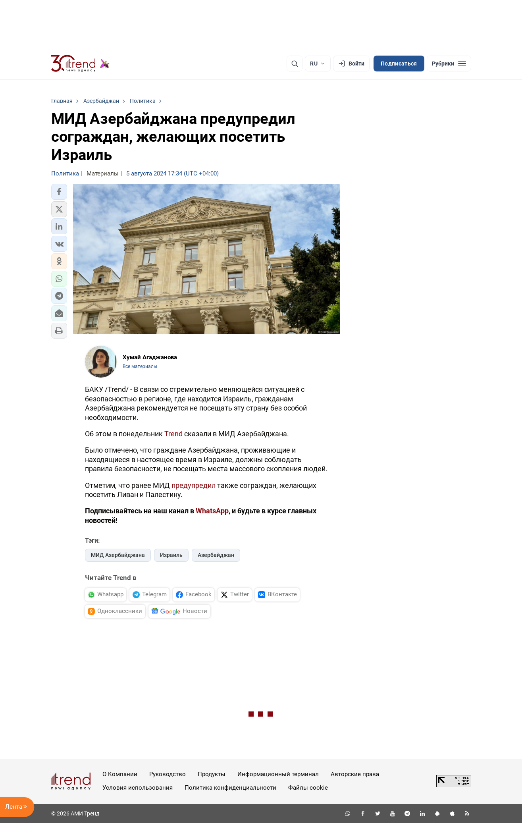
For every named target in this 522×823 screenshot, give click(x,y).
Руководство (167, 774)
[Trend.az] (80, 63)
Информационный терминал (278, 774)
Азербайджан (216, 555)
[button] (59, 191)
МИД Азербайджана (118, 555)
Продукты (211, 774)
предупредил (193, 485)
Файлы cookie (308, 787)
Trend (173, 434)
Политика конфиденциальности (230, 787)
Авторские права (355, 774)
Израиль (171, 555)
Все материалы (140, 366)
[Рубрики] (449, 63)
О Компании (119, 774)
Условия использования (137, 787)
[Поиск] (294, 63)
